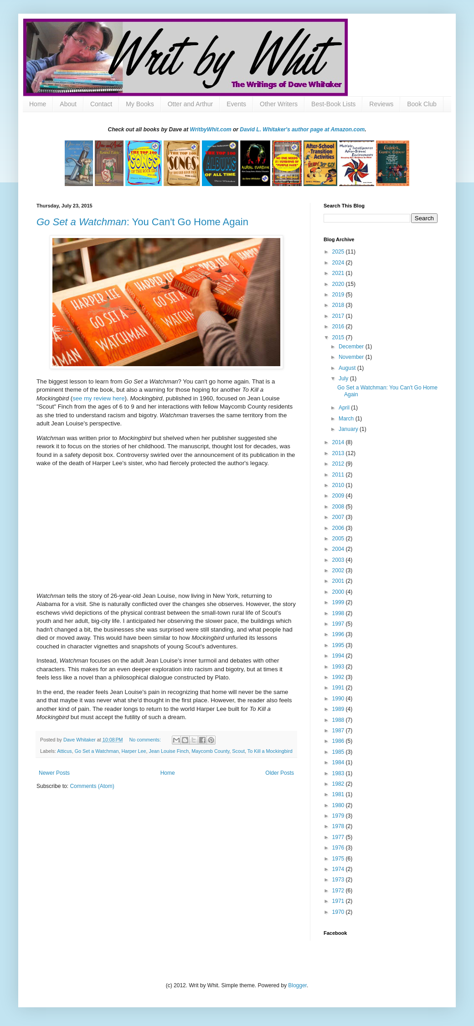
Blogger (297, 985)
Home (37, 104)
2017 (339, 316)
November (352, 357)
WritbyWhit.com (211, 129)
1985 (339, 752)
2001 (339, 581)
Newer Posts (54, 773)
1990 (339, 698)
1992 (339, 677)
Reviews (381, 104)
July (344, 378)
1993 (339, 666)
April (345, 407)
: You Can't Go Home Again (142, 222)
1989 (339, 709)
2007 (339, 517)
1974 (339, 869)
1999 (339, 602)
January (349, 429)
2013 (339, 453)
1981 (339, 794)
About (68, 104)
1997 (339, 624)
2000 (339, 592)
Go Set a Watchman (97, 751)
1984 (339, 762)
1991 (339, 687)
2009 (339, 495)
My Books (140, 104)
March (347, 418)
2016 (339, 326)
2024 (339, 262)
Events (236, 104)
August (348, 368)
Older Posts (279, 773)
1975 (339, 858)
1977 (339, 837)
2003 (339, 560)
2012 (339, 464)
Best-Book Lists (333, 104)
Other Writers (279, 104)
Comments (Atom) (92, 786)
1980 (339, 805)
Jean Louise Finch (169, 751)
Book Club (422, 104)
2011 (339, 475)
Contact (101, 104)
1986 (339, 741)
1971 (339, 901)
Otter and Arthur (190, 104)
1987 (339, 730)
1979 (339, 816)
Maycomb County (210, 751)
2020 (339, 284)
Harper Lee (133, 751)
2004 (339, 549)
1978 (339, 826)
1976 (339, 848)
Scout (238, 751)
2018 (339, 305)
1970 (339, 912)
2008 (339, 506)
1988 (339, 720)
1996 (339, 634)
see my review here (98, 398)
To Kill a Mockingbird (270, 751)
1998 (339, 613)
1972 (339, 890)
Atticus (64, 751)
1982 (339, 784)
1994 (339, 656)
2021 (339, 273)
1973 (339, 879)
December (352, 346)
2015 (339, 337)
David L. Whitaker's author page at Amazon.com (302, 129)
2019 (339, 294)
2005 (339, 538)
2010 (339, 485)
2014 (339, 442)
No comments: (145, 739)
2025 (339, 252)
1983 (339, 773)
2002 (339, 570)
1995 (339, 645)
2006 (339, 528)
